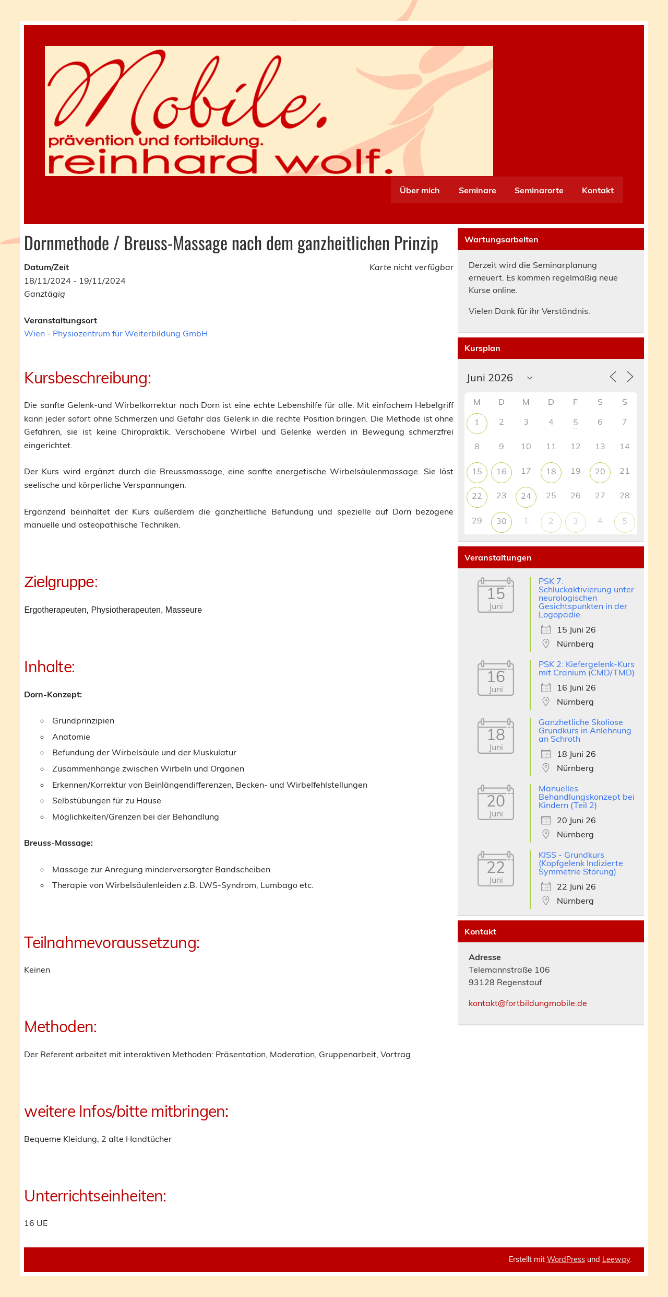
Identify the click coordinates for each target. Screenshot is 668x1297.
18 (551, 471)
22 (477, 495)
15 (477, 471)
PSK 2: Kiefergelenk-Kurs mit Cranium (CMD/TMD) (587, 668)
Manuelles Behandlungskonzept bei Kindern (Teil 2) (587, 796)
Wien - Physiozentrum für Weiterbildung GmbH (116, 333)
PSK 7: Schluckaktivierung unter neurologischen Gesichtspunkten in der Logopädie (586, 598)
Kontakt (598, 190)
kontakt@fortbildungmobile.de (528, 1003)
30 (501, 521)
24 (526, 495)
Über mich (420, 190)
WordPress (566, 1259)
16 (501, 471)
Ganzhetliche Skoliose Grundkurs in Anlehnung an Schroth (585, 730)
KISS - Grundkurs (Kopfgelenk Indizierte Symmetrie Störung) (581, 863)
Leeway (616, 1259)
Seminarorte (539, 190)
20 (600, 471)
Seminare (477, 190)
